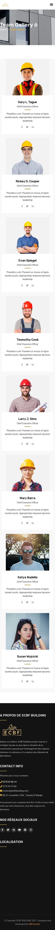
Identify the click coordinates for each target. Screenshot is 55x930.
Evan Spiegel (27, 260)
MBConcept (34, 924)
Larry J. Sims (27, 419)
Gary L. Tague (27, 102)
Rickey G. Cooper (27, 181)
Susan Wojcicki (27, 656)
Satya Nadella (27, 577)
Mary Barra (27, 498)
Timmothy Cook (28, 340)
